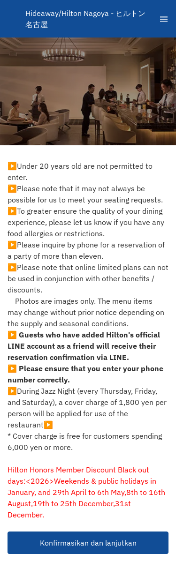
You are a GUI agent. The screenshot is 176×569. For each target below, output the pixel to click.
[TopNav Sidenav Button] (164, 19)
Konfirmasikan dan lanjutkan (88, 542)
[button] (88, 543)
